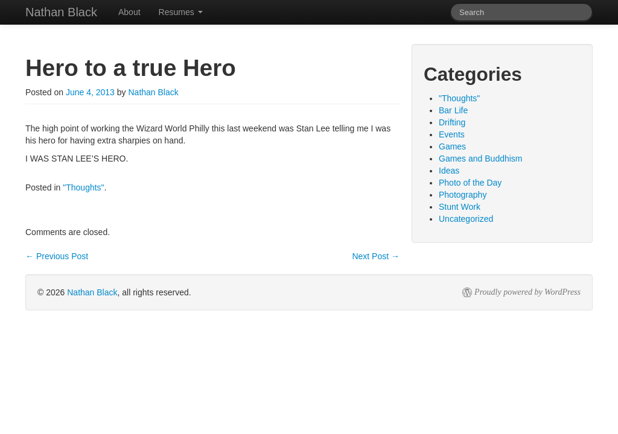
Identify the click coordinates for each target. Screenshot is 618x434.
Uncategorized (466, 219)
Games (452, 146)
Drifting (452, 122)
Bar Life (453, 110)
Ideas (449, 170)
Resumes (181, 12)
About (129, 12)
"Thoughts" (83, 187)
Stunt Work (459, 207)
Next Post (376, 256)
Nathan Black (153, 92)
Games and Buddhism (481, 158)
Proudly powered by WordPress (527, 292)
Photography (462, 195)
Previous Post (56, 256)
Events (452, 134)
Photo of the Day (470, 182)
